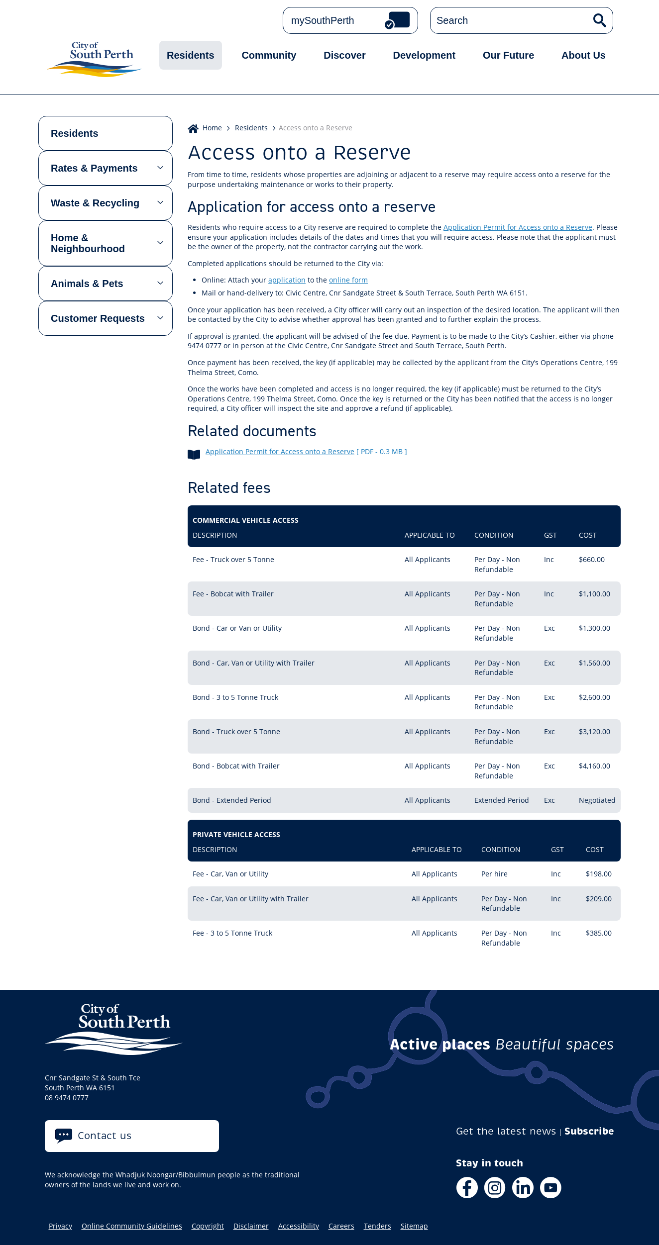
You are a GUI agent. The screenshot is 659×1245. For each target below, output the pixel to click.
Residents (191, 55)
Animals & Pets (87, 283)
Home (212, 127)
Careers (341, 1226)
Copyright (208, 1226)
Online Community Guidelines (132, 1226)
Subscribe (589, 1131)
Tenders (377, 1226)
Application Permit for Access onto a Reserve (517, 227)
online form (348, 280)
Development (424, 55)
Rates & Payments (94, 168)
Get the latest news (506, 1131)
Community (268, 55)
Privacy (60, 1226)
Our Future (508, 55)
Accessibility (298, 1226)
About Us (583, 55)
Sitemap (414, 1226)
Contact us (105, 1136)
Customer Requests (98, 318)
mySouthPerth (322, 20)
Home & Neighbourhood (88, 243)
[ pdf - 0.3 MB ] (381, 451)
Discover (345, 55)
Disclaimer (251, 1226)
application (287, 280)
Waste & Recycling (95, 202)
